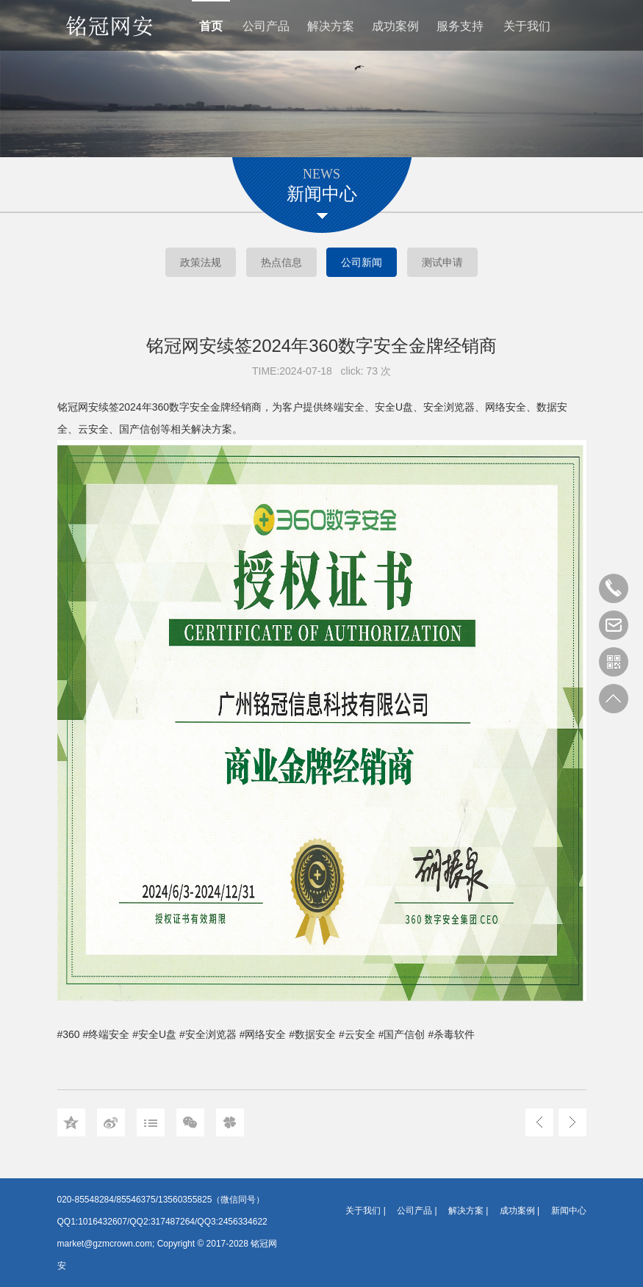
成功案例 (395, 26)
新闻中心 (568, 1210)
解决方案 (330, 26)
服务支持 (460, 26)
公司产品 (266, 26)
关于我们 (526, 26)
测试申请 (442, 262)
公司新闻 (361, 262)
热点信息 (281, 262)
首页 (211, 26)
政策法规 (200, 262)
